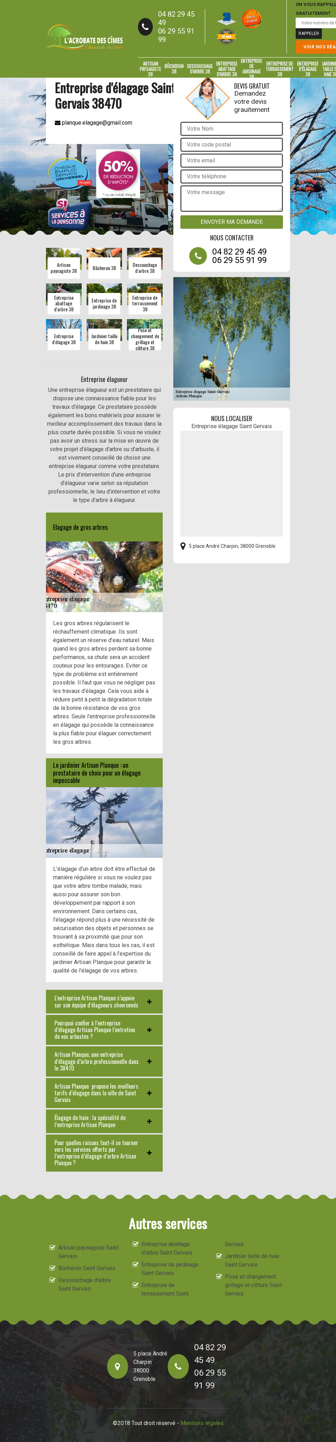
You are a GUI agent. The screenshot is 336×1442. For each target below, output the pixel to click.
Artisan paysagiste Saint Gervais (88, 1251)
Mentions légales (202, 1423)
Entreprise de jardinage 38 (251, 69)
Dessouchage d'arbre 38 (200, 68)
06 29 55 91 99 (176, 35)
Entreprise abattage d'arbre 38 (226, 69)
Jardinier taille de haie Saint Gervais (252, 1260)
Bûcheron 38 (174, 68)
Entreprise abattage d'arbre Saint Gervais (166, 1248)
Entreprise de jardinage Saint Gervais (169, 1268)
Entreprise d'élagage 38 (307, 69)
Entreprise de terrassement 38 (280, 69)
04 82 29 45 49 (176, 18)
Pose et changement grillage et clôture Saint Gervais (253, 1285)
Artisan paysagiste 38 (150, 69)
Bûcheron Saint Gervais (86, 1268)
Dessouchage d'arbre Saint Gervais (84, 1284)
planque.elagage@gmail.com (93, 122)
